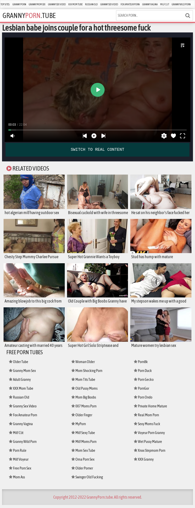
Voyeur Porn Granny (149, 436)
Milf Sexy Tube (83, 436)
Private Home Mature (150, 409)
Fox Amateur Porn (130, 4)
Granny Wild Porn (181, 4)
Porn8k (141, 365)
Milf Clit (164, 4)
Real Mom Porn (146, 418)
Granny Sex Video (57, 4)
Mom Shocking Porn (86, 373)
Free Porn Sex (20, 471)
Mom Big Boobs (83, 400)
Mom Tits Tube (83, 382)
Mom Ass (17, 480)
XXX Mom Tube (75, 4)
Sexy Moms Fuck (147, 427)
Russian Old (91, 4)
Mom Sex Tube (83, 453)
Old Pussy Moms (84, 391)
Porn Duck (143, 373)
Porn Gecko (144, 382)
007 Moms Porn (83, 409)
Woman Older (83, 365)
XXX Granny (144, 462)
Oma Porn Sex (82, 462)
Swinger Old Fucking (87, 480)
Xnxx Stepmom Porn (149, 453)
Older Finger (81, 418)
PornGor (141, 391)
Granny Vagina (150, 4)
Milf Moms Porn (83, 444)
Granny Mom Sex (37, 4)
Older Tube (18, 365)
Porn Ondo (143, 400)
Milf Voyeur (18, 462)
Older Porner (82, 471)
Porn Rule (17, 453)
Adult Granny (20, 382)
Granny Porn (19, 4)
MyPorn (78, 427)
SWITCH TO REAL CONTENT (97, 150)
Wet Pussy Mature (148, 444)
